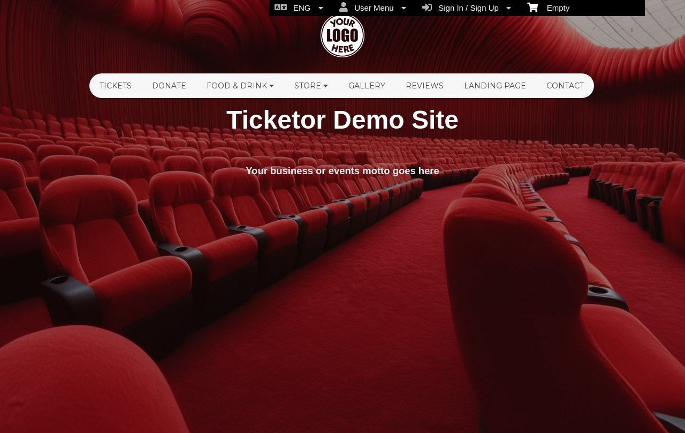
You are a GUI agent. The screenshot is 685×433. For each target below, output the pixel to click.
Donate (169, 86)
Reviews (425, 86)
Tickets (116, 86)
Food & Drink (240, 86)
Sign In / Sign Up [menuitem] (466, 7)
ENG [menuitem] (299, 7)
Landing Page (495, 86)
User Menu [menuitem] (372, 7)
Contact (565, 86)
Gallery (366, 86)
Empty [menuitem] (548, 7)
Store (311, 86)
